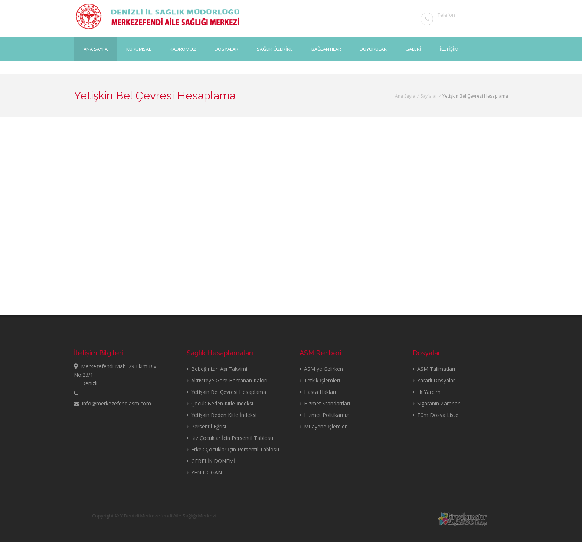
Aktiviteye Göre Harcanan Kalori (227, 380)
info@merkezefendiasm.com (112, 403)
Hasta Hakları (318, 391)
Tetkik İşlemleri (320, 380)
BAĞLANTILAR (326, 48)
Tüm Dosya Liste (435, 414)
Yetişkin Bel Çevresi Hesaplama (226, 391)
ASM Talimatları (434, 368)
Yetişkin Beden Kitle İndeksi (221, 414)
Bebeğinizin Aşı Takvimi (217, 368)
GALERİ (413, 48)
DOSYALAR (226, 48)
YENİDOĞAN (204, 472)
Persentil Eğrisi (206, 426)
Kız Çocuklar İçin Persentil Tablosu (230, 437)
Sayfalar (429, 96)
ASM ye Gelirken (321, 368)
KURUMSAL (138, 48)
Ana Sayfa (96, 48)
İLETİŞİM (449, 48)
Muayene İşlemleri (324, 426)
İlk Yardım (427, 391)
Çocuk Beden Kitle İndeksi (220, 403)
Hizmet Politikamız (324, 414)
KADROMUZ (183, 48)
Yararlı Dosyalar (434, 380)
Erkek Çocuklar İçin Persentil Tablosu (233, 449)
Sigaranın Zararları (437, 403)
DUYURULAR (373, 48)
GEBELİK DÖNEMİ (211, 460)
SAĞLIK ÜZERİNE (275, 48)
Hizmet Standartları (325, 403)
